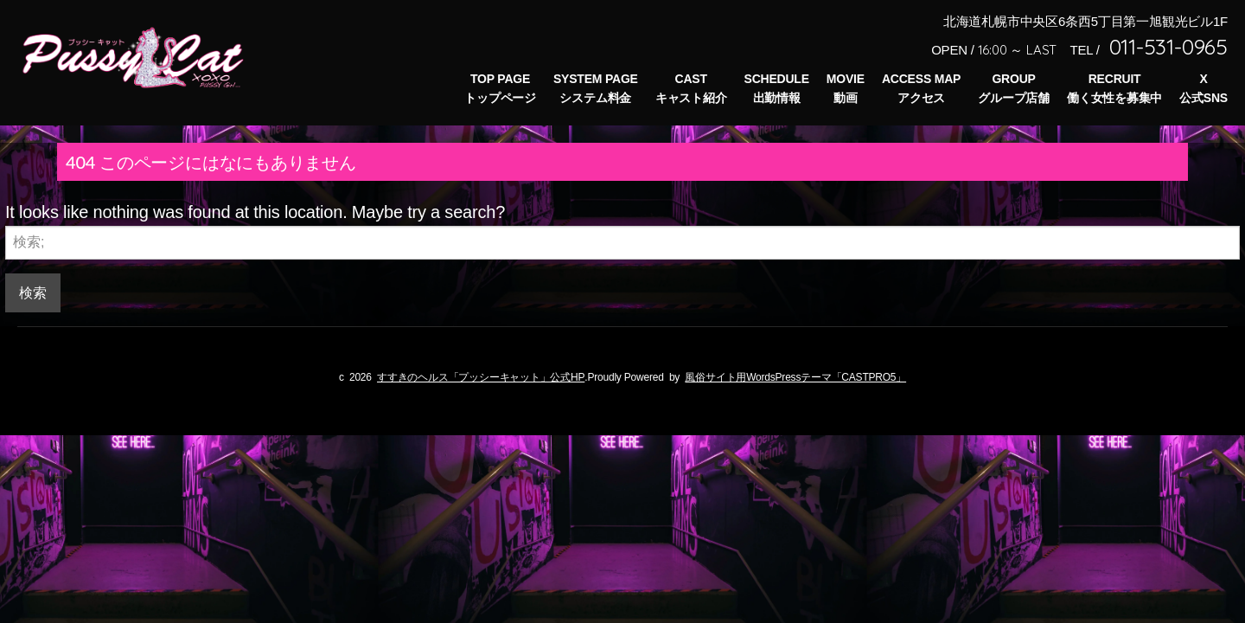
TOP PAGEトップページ (500, 88)
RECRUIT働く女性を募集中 (1114, 88)
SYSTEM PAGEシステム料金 (595, 88)
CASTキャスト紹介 (691, 88)
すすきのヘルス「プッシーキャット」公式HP (480, 376)
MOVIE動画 (846, 88)
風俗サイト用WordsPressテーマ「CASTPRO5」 (795, 376)
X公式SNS (1203, 88)
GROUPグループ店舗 (1014, 88)
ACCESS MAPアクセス (921, 88)
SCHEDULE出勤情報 (776, 88)
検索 (33, 292)
